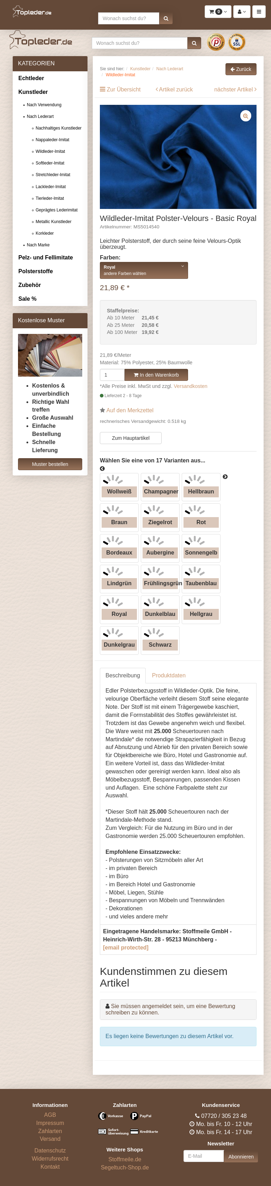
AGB (50, 1115)
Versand (50, 1139)
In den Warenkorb (156, 375)
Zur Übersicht (123, 89)
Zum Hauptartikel (131, 438)
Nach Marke (38, 244)
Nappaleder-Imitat (52, 139)
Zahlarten (50, 1131)
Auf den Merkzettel (130, 410)
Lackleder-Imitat (51, 186)
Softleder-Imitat (50, 163)
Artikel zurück (176, 89)
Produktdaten (169, 675)
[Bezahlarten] (125, 1126)
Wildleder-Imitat (50, 151)
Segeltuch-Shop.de (125, 1167)
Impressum (50, 1123)
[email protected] (126, 948)
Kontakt (50, 1167)
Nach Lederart (40, 116)
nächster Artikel (234, 89)
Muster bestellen (50, 464)
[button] (166, 18)
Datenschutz (50, 1151)
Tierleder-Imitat (50, 198)
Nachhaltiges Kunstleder (59, 128)
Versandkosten (190, 386)
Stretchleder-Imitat (53, 174)
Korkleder (45, 233)
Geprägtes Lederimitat (57, 210)
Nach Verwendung (44, 104)
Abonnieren (241, 1157)
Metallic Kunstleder (53, 221)
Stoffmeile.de (124, 1159)
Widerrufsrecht (50, 1159)
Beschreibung (123, 675)
